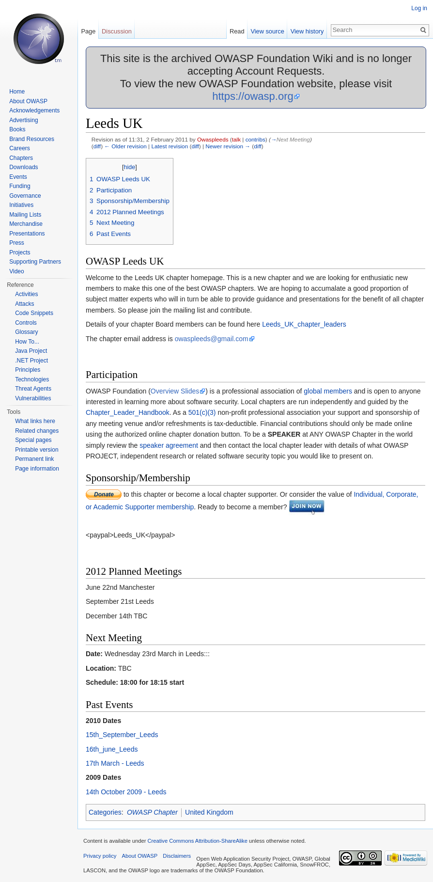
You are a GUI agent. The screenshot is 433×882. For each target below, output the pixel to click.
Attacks (24, 303)
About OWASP (28, 101)
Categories (105, 812)
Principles (27, 369)
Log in (419, 8)
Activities (26, 294)
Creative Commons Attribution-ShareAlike (197, 841)
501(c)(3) (202, 412)
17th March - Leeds (115, 763)
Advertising (23, 120)
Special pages (33, 440)
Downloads (23, 167)
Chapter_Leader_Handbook (128, 412)
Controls (26, 322)
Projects (19, 252)
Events (18, 176)
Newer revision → (227, 146)
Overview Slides (175, 391)
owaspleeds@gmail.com (211, 339)
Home (17, 91)
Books (17, 129)
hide (130, 167)
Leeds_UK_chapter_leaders (304, 324)
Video (16, 271)
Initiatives (21, 205)
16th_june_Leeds (112, 749)
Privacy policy (99, 856)
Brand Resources (31, 139)
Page (88, 31)
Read (237, 31)
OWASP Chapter (152, 812)
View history (307, 31)
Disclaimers (177, 856)
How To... (27, 341)
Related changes (37, 430)
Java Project (31, 350)
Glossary (26, 332)
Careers (19, 148)
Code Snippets (34, 313)
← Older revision (125, 146)
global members (328, 391)
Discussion (117, 31)
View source (267, 31)
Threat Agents (33, 388)
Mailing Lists (25, 214)
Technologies (32, 379)
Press (16, 242)
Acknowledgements (34, 110)
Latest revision (169, 146)
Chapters (21, 158)
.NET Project (31, 360)
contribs (255, 139)
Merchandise (26, 223)
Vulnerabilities (33, 398)
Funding (19, 186)
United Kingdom (209, 812)
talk (236, 139)
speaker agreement (168, 445)
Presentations (27, 233)
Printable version (36, 449)
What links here (35, 421)
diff (97, 146)
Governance (25, 195)
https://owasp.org (253, 96)
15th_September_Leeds (122, 735)
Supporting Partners (35, 261)
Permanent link (34, 459)
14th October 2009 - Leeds (126, 792)
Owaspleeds (213, 139)
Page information (37, 468)
